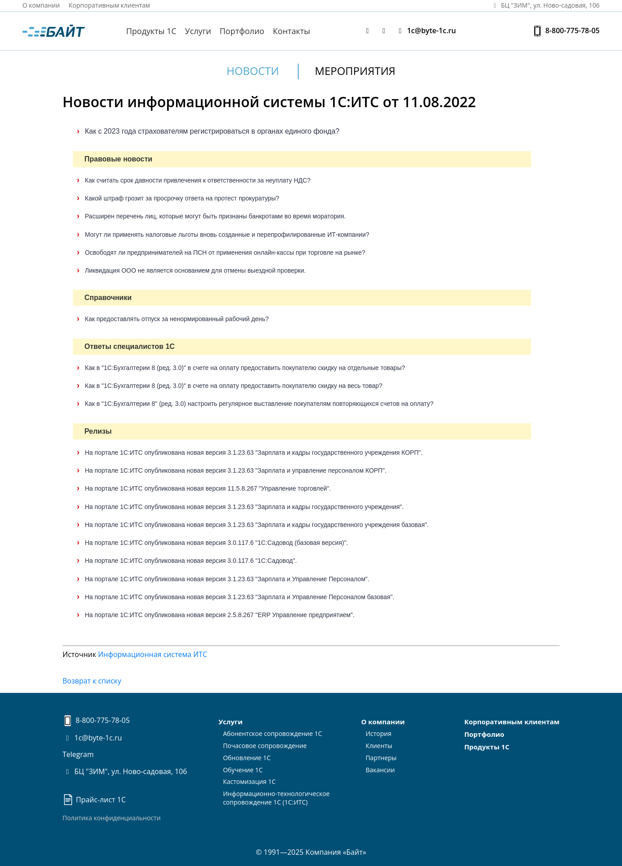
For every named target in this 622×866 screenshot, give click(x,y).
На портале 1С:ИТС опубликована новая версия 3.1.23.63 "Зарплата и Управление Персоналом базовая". (240, 597)
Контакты (291, 31)
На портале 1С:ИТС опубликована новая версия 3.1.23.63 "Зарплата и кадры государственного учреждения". (244, 506)
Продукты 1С (151, 31)
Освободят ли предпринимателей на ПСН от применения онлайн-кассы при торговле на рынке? (225, 252)
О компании (41, 5)
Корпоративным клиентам (109, 5)
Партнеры (380, 757)
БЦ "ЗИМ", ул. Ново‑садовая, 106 (545, 5)
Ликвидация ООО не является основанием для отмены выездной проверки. (195, 270)
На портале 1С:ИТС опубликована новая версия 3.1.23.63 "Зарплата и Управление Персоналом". (227, 579)
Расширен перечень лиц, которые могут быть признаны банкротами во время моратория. (215, 216)
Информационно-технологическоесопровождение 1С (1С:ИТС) (276, 797)
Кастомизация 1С (249, 781)
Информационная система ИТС (152, 654)
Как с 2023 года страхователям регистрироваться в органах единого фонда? (212, 131)
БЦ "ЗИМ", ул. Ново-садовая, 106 (125, 771)
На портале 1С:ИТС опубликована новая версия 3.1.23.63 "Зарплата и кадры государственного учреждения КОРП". (254, 452)
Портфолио (242, 31)
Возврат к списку (92, 681)
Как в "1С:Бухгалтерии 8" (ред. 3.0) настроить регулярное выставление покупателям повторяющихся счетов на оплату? (259, 403)
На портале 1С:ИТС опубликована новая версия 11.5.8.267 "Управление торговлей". (208, 488)
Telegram (78, 754)
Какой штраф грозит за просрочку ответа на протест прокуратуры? (182, 198)
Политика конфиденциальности (112, 818)
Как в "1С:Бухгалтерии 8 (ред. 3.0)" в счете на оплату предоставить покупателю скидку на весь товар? (233, 385)
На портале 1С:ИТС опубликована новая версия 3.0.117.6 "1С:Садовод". (191, 560)
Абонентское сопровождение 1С (272, 733)
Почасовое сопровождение (265, 745)
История (378, 733)
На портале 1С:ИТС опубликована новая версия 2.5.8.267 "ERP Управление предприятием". (220, 614)
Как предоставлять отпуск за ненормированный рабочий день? (177, 318)
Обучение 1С (243, 770)
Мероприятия (355, 70)
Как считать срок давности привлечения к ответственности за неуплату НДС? (198, 180)
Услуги (198, 31)
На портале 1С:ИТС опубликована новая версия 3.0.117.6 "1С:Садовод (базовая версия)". (216, 542)
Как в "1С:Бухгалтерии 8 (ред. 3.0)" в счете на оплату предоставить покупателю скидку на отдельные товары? (245, 367)
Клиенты (378, 745)
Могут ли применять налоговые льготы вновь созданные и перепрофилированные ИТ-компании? (227, 234)
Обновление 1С (247, 757)
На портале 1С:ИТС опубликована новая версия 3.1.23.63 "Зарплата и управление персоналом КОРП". (236, 470)
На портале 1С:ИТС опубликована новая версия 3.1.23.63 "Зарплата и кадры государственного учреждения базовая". (257, 524)
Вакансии (380, 770)
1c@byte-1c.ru (425, 30)
